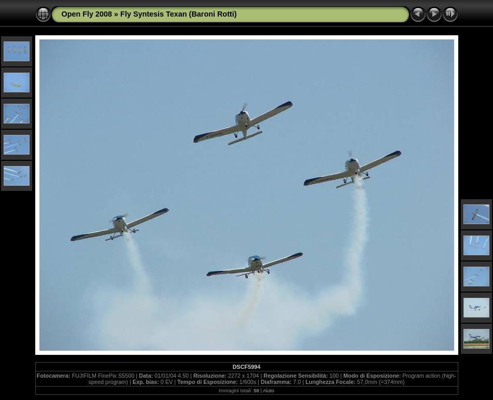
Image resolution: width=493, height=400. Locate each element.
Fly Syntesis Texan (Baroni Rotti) (178, 14)
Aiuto (268, 390)
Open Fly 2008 (87, 14)
